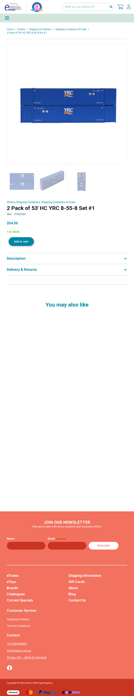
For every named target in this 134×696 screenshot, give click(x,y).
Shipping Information (84, 576)
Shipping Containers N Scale (71, 29)
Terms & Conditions (18, 625)
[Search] (111, 7)
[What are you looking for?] (88, 7)
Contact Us (77, 600)
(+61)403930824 (17, 643)
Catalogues (16, 594)
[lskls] (128, 6)
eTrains (13, 576)
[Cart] (120, 7)
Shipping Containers (40, 29)
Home (10, 29)
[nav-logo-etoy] (23, 6)
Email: (57, 538)
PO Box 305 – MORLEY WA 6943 (27, 657)
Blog (72, 594)
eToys (11, 582)
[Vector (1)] (9, 667)
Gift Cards (76, 582)
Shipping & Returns (18, 619)
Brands (12, 588)
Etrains (21, 29)
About (73, 588)
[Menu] (67, 18)
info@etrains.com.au (19, 650)
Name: (11, 538)
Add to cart (21, 241)
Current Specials (20, 600)
